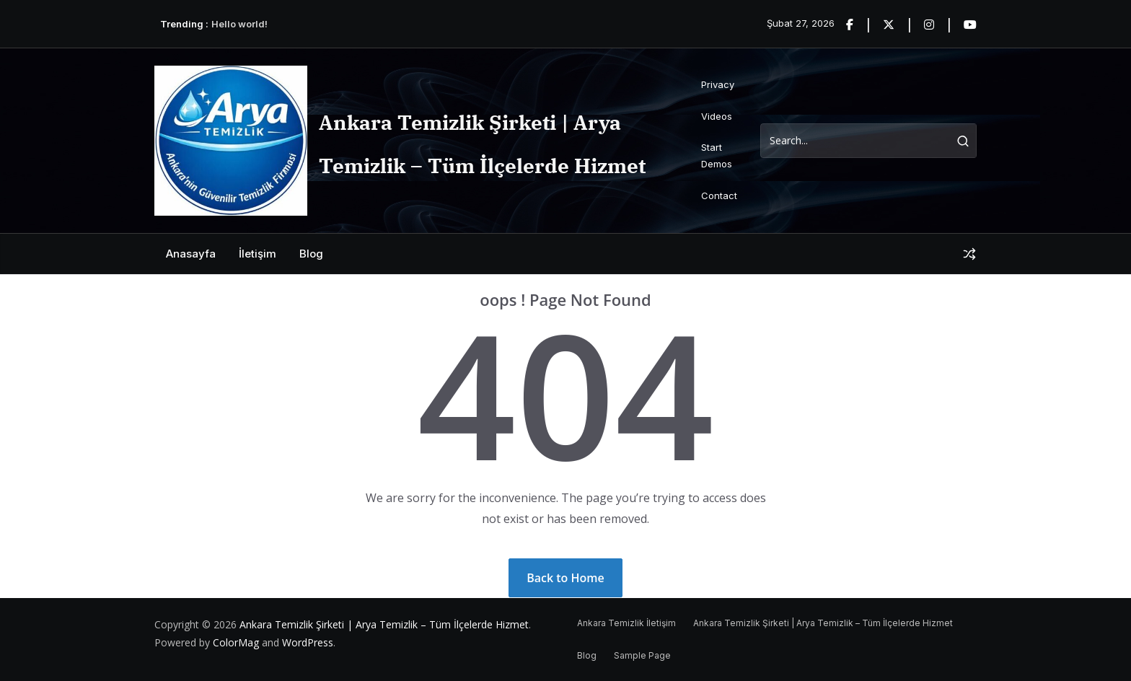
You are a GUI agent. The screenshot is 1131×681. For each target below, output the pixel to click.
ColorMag (236, 642)
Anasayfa (191, 253)
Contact (719, 195)
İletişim (257, 253)
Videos (716, 116)
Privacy (717, 84)
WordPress (307, 642)
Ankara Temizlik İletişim (626, 623)
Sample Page (642, 655)
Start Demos (716, 155)
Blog (311, 253)
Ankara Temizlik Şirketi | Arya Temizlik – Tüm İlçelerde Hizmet (384, 624)
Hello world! (239, 24)
